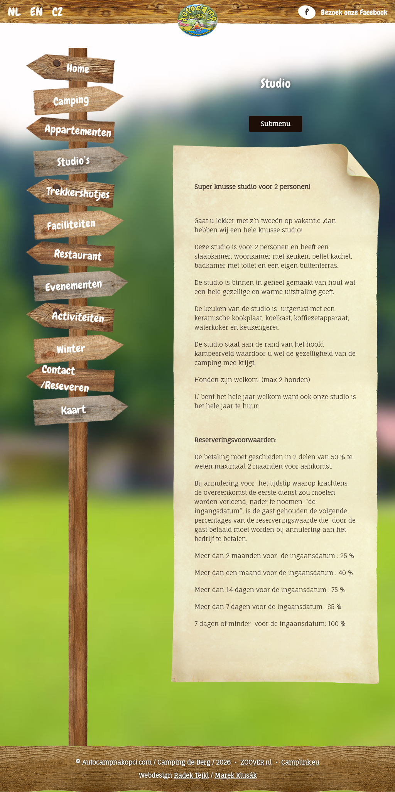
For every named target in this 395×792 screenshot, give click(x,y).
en (36, 12)
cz (57, 12)
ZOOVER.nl (256, 762)
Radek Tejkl (191, 775)
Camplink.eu (300, 762)
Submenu (275, 124)
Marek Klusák (235, 775)
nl (14, 12)
